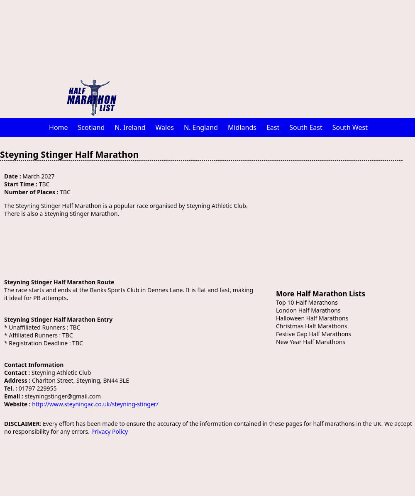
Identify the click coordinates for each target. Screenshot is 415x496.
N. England (201, 127)
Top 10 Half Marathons (307, 302)
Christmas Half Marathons (311, 326)
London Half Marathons (308, 310)
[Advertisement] (251, 58)
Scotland (91, 127)
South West (350, 127)
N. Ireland (130, 127)
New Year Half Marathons (310, 342)
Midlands (242, 127)
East (272, 127)
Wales (165, 127)
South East (305, 127)
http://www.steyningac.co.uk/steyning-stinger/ (95, 404)
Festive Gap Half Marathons (313, 334)
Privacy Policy (109, 431)
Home (58, 127)
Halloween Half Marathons (312, 318)
